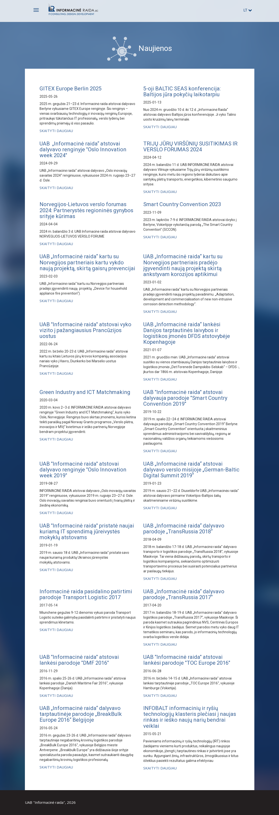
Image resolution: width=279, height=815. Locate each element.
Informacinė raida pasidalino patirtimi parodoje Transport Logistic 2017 (86, 594)
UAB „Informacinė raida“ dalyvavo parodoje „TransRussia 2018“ (183, 529)
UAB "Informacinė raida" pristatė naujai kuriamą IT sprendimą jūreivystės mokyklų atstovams (87, 531)
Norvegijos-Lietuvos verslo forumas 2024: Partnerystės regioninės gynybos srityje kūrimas (86, 210)
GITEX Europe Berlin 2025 (71, 89)
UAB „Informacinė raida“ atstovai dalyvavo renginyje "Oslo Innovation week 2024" (83, 149)
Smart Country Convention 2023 (182, 204)
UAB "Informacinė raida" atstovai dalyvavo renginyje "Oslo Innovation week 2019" (83, 470)
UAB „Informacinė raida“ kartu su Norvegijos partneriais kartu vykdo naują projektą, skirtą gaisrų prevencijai (87, 262)
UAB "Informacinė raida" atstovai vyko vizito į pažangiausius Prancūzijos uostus (85, 330)
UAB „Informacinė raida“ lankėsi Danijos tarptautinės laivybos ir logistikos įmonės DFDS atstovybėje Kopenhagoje (186, 333)
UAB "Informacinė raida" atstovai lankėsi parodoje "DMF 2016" (79, 660)
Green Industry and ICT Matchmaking (85, 392)
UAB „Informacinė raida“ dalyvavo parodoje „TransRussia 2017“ (183, 594)
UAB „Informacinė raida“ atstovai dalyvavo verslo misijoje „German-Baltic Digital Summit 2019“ (191, 470)
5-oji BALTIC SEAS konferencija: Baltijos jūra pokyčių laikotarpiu (182, 91)
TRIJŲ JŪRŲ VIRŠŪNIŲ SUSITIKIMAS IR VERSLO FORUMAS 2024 (190, 147)
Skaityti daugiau (56, 130)
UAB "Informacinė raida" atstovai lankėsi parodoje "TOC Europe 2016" (186, 660)
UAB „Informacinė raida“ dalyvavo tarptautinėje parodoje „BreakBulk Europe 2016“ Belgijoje (81, 714)
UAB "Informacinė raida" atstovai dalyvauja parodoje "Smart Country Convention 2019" (185, 398)
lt (248, 10)
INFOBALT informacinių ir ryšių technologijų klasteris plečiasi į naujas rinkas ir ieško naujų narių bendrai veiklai (189, 717)
